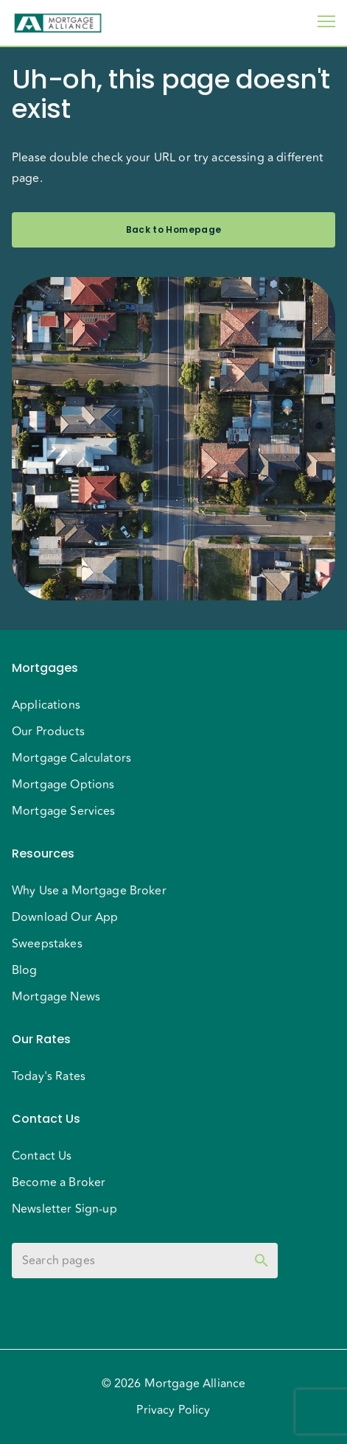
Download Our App (65, 917)
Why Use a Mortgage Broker (89, 891)
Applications (46, 705)
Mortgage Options (63, 784)
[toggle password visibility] (261, 1260)
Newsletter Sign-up (64, 1209)
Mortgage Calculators (71, 758)
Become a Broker (58, 1182)
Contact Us (42, 1156)
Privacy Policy (173, 1410)
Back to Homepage (173, 230)
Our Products (48, 731)
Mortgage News (56, 997)
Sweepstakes (47, 944)
